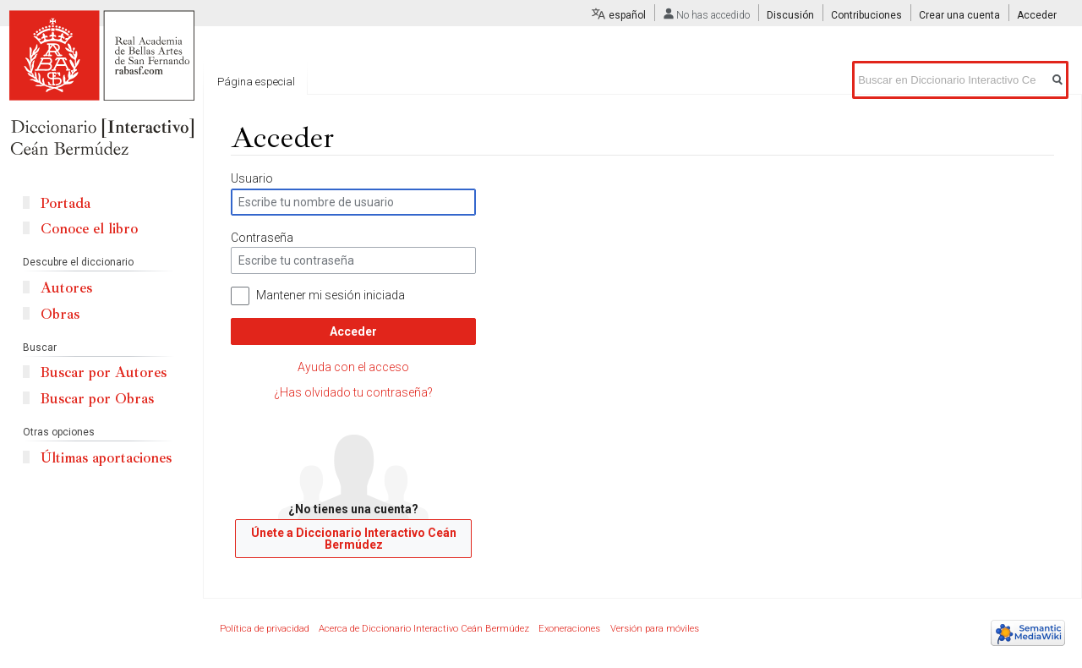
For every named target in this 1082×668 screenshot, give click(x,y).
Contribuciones (866, 15)
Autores (66, 288)
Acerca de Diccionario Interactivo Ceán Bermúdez (424, 628)
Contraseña (262, 237)
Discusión (790, 15)
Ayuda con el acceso (353, 367)
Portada (65, 203)
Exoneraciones (569, 628)
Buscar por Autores (104, 372)
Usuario (252, 178)
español (627, 15)
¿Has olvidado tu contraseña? (353, 392)
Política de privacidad (264, 628)
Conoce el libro (89, 229)
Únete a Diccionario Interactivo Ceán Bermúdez (353, 538)
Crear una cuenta (959, 15)
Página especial (256, 81)
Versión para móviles (654, 628)
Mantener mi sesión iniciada (330, 295)
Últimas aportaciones (106, 458)
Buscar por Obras (97, 398)
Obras (60, 314)
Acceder (353, 331)
